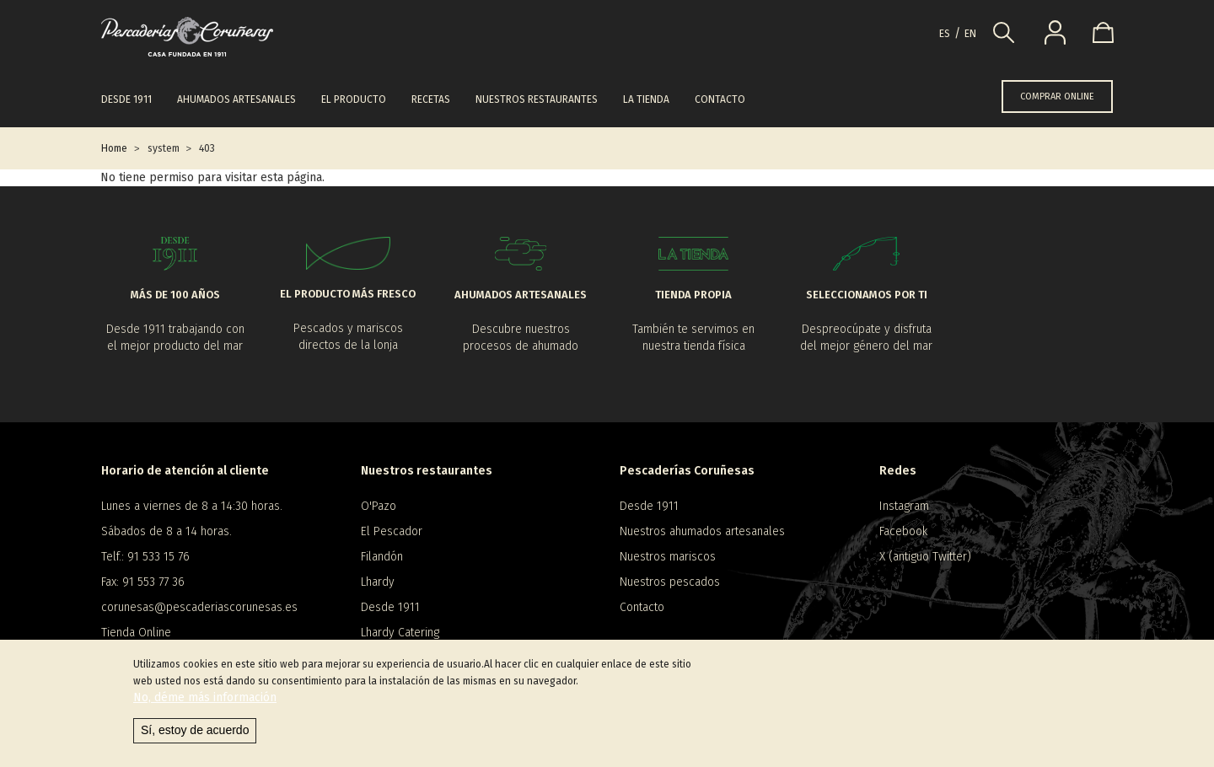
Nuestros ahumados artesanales (702, 531)
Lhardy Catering (400, 632)
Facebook (903, 531)
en (970, 34)
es (944, 34)
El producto (353, 99)
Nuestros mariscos (668, 557)
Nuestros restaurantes (536, 99)
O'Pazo (378, 506)
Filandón (382, 557)
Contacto (720, 99)
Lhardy (378, 582)
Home (114, 148)
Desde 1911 (126, 99)
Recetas (430, 99)
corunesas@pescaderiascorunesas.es (199, 607)
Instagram (904, 506)
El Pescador (391, 531)
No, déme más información (205, 702)
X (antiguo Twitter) (925, 557)
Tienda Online (136, 632)
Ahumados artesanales (236, 99)
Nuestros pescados (670, 582)
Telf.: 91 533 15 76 (145, 557)
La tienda (646, 99)
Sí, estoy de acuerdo (195, 734)
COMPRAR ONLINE (1057, 96)
